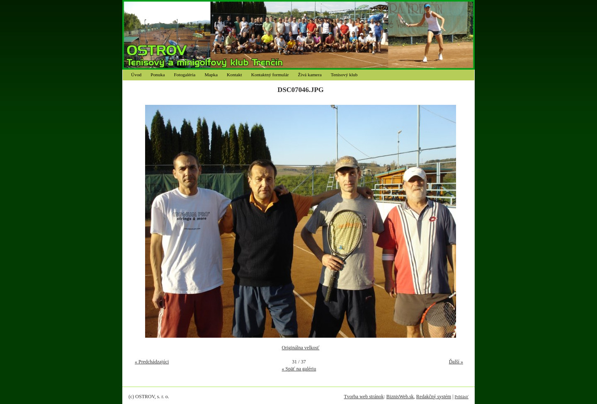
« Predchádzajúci (152, 362)
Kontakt (234, 74)
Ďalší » (456, 362)
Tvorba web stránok (363, 396)
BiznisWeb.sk (400, 396)
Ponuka (157, 74)
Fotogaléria (185, 74)
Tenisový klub (344, 74)
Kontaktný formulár (270, 74)
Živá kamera (310, 74)
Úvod (136, 74)
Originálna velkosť (301, 348)
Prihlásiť (461, 396)
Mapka (211, 74)
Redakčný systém (433, 396)
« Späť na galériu (299, 369)
